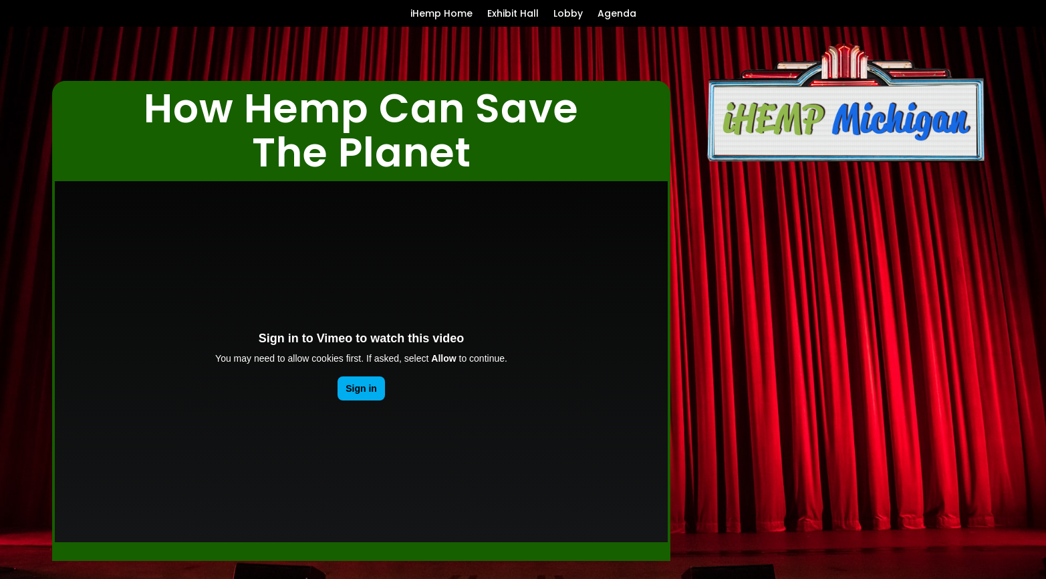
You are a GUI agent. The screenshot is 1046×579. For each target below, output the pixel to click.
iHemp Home (441, 14)
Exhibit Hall (513, 14)
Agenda (617, 14)
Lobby (568, 14)
